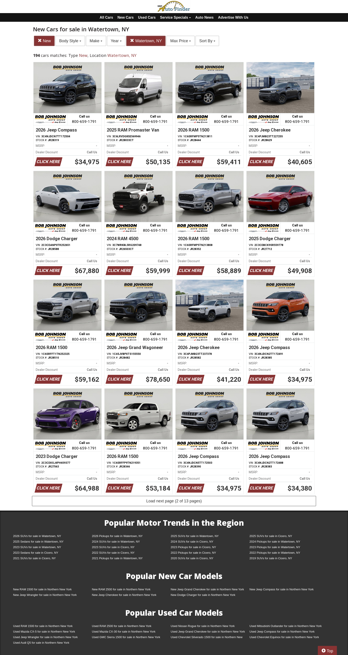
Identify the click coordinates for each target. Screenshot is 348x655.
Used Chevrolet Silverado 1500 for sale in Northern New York (207, 638)
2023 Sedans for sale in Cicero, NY (35, 552)
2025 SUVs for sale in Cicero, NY (270, 536)
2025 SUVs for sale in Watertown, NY (195, 536)
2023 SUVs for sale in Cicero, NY (113, 547)
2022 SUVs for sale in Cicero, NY (113, 552)
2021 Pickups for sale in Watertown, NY (117, 558)
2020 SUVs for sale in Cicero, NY (192, 558)
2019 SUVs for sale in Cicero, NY (270, 558)
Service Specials (175, 17)
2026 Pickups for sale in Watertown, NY (117, 536)
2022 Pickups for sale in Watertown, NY (274, 552)
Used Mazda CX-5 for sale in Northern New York (44, 631)
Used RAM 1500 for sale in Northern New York (43, 626)
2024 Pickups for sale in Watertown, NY (274, 541)
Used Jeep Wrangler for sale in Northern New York (45, 637)
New (44, 40)
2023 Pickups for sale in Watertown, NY (274, 547)
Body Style (70, 41)
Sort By (207, 41)
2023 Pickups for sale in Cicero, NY (193, 547)
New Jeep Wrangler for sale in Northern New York (45, 595)
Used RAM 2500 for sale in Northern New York (121, 626)
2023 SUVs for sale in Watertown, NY (37, 547)
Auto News (204, 17)
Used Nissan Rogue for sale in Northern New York (203, 626)
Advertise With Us (233, 17)
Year (116, 41)
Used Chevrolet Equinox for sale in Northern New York (284, 637)
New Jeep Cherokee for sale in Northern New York (124, 595)
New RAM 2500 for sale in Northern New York (121, 589)
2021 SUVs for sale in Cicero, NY (34, 558)
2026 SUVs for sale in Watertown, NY (37, 536)
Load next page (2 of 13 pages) (174, 501)
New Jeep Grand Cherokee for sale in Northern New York (207, 589)
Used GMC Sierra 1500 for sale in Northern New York (126, 637)
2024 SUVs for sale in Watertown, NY (116, 541)
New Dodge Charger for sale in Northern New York (203, 595)
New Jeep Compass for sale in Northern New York (281, 589)
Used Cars (147, 17)
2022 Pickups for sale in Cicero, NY (193, 552)
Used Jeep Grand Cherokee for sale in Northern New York (208, 631)
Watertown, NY (146, 40)
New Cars (125, 17)
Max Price (180, 41)
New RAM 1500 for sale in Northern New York (42, 589)
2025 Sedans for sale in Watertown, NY (38, 541)
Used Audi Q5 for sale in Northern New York (41, 642)
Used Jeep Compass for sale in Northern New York (281, 631)
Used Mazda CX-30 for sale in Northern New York (123, 631)
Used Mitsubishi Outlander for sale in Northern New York (285, 626)
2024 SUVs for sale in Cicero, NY (192, 541)
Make (96, 41)
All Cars (106, 17)
